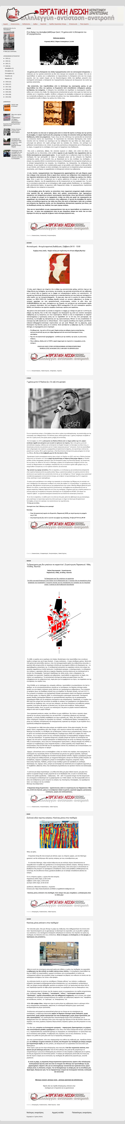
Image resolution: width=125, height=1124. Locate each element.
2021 (7, 63)
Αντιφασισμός (44, 553)
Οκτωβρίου (8, 71)
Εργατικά (43, 24)
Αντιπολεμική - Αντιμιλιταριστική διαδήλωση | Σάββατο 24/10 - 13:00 (53, 247)
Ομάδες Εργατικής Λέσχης (57, 24)
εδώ (49, 1086)
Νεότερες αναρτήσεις (35, 1113)
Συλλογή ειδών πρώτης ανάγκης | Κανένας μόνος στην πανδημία (52, 818)
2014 (7, 94)
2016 (7, 89)
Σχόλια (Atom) (38, 1116)
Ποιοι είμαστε (84, 24)
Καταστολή (43, 235)
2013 (7, 97)
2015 (7, 92)
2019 (7, 81)
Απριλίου (7, 76)
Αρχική (5, 24)
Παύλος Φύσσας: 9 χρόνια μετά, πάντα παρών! (16, 131)
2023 (7, 58)
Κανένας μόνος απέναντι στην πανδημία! (43, 923)
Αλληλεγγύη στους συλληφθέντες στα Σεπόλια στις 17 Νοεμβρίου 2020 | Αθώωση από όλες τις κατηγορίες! (16, 154)
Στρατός (59, 370)
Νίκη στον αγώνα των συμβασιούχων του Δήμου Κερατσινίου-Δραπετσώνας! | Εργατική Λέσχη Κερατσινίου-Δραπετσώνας (12, 120)
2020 (7, 66)
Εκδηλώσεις (26, 24)
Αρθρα (35, 24)
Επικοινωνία (73, 24)
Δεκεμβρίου (8, 68)
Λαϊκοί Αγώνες (45, 370)
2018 (7, 84)
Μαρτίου (7, 78)
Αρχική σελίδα (58, 1113)
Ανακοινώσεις (15, 24)
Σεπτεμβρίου (9, 73)
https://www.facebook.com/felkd (45, 889)
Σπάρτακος (53, 370)
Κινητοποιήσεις (51, 235)
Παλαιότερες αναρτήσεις (82, 1113)
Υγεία (58, 1104)
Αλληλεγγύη (35, 911)
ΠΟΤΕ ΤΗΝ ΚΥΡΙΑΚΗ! (14, 105)
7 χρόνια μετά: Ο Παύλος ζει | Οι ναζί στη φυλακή (46, 382)
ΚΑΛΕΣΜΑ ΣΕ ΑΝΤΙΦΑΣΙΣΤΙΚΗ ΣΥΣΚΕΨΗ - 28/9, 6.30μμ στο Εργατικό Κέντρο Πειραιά (16, 143)
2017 (7, 86)
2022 (7, 61)
